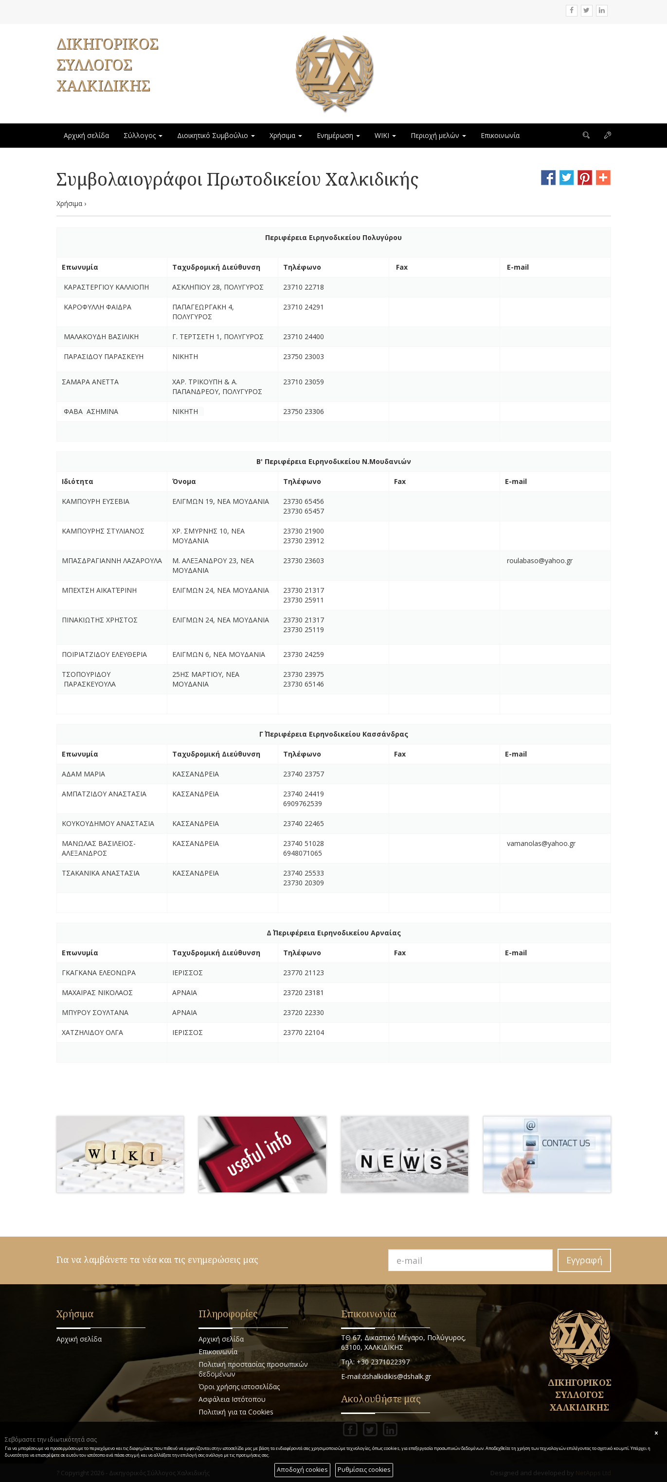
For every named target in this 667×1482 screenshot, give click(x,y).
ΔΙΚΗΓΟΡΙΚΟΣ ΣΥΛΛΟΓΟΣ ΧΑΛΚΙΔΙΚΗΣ (107, 64)
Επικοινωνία (500, 135)
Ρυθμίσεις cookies (364, 1469)
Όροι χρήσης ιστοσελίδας (239, 1386)
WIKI (385, 135)
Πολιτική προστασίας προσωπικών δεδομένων (253, 1369)
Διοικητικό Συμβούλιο (216, 135)
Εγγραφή (584, 1260)
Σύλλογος (143, 135)
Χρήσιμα (286, 135)
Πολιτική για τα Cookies (235, 1411)
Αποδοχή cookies (302, 1469)
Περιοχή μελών (438, 135)
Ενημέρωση (338, 135)
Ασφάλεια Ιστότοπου (232, 1399)
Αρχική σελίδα (86, 135)
